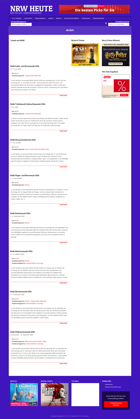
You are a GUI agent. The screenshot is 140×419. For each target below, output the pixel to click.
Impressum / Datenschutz (57, 416)
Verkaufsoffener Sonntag (34, 263)
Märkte (27, 185)
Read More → (64, 95)
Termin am (17, 40)
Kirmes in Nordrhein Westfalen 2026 (37, 149)
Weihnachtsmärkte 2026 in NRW (35, 341)
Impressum (109, 384)
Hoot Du (74, 416)
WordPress (86, 416)
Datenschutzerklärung (113, 387)
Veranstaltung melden (116, 404)
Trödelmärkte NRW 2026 (33, 76)
